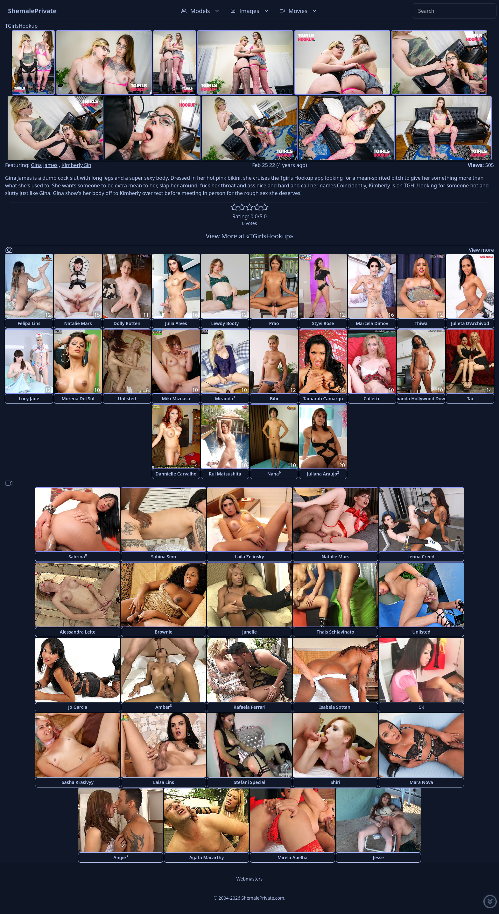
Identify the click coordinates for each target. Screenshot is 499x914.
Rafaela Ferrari (249, 707)
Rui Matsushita (225, 474)
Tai (470, 398)
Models (200, 11)
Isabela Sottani (335, 707)
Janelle (249, 632)
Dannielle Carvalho (176, 474)
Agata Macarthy (206, 857)
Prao (274, 323)
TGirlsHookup (21, 25)
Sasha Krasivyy (78, 782)
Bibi (274, 398)
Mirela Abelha (292, 857)
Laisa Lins (163, 782)
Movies (299, 11)
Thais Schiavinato (335, 632)
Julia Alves (176, 323)
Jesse (378, 857)
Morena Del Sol (78, 398)
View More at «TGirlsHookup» (249, 236)
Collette (371, 398)
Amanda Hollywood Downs (421, 398)
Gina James (44, 165)
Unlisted (127, 398)
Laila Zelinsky (249, 557)
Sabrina (77, 556)
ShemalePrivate (32, 10)
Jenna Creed (421, 557)
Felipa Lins (29, 323)
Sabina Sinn (163, 557)
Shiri (336, 782)
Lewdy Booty (225, 323)
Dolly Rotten (127, 323)
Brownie (163, 632)
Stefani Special (249, 782)
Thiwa (421, 323)
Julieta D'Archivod (470, 323)
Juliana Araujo (323, 473)
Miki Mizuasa (176, 398)
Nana (274, 473)
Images (250, 11)
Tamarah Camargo (323, 398)
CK (421, 707)
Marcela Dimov (372, 323)
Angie (120, 857)
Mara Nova (421, 782)
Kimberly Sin (76, 165)
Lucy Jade (29, 398)
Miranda (225, 398)
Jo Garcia (77, 707)
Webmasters (249, 879)
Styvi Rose (323, 323)
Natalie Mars (78, 323)
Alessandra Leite (78, 632)
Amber (163, 706)
